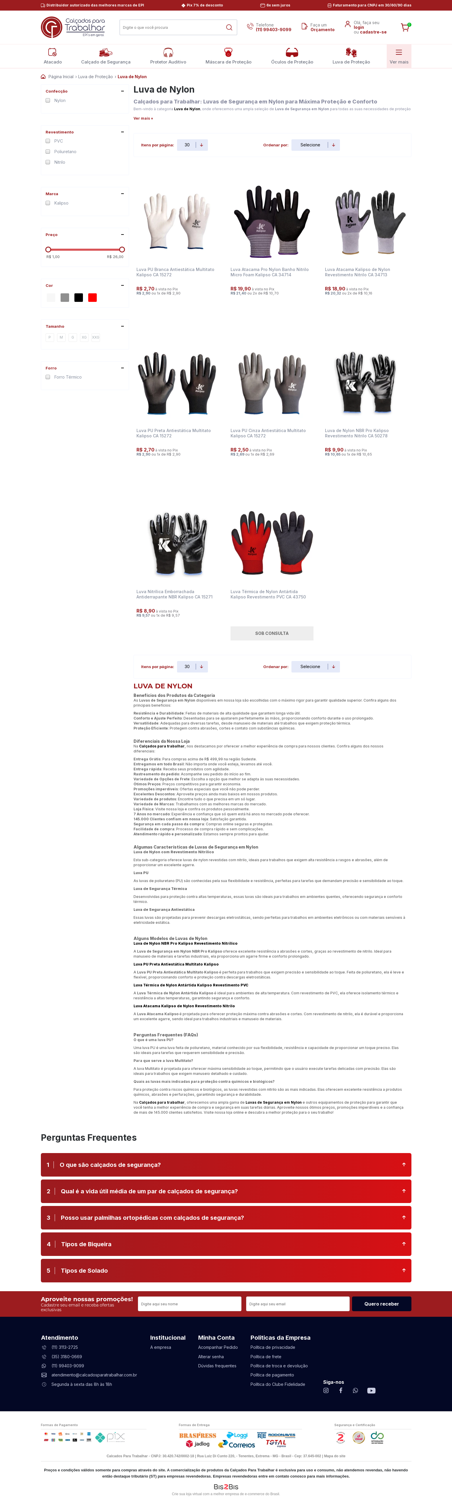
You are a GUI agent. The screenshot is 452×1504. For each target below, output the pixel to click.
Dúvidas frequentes (217, 1365)
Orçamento (323, 29)
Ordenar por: (275, 145)
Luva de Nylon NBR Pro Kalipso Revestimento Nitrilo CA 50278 (357, 433)
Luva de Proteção (351, 56)
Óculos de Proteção (292, 56)
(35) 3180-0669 (66, 1356)
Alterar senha (211, 1356)
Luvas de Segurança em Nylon (274, 1102)
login (359, 27)
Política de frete (266, 1356)
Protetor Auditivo (168, 56)
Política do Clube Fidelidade (278, 1384)
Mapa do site (335, 1456)
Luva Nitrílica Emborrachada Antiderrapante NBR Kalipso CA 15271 (174, 594)
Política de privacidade (273, 1347)
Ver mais (399, 56)
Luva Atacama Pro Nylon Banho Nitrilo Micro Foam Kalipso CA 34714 (270, 272)
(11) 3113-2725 (64, 1347)
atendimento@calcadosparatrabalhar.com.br (94, 1374)
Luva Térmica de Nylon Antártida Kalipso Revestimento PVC (191, 985)
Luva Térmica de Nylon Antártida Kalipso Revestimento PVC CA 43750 (268, 594)
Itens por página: (157, 145)
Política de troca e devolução (279, 1365)
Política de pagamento (272, 1374)
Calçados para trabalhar (162, 746)
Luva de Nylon (187, 109)
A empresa (160, 1347)
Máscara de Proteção (228, 56)
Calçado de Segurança (106, 56)
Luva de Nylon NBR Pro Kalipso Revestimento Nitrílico (186, 943)
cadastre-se (373, 31)
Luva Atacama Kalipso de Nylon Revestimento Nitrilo (184, 1006)
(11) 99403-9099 (273, 29)
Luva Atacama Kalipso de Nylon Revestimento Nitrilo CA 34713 (357, 272)
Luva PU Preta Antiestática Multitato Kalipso (176, 964)
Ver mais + (143, 118)
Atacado (53, 56)
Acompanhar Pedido (218, 1347)
